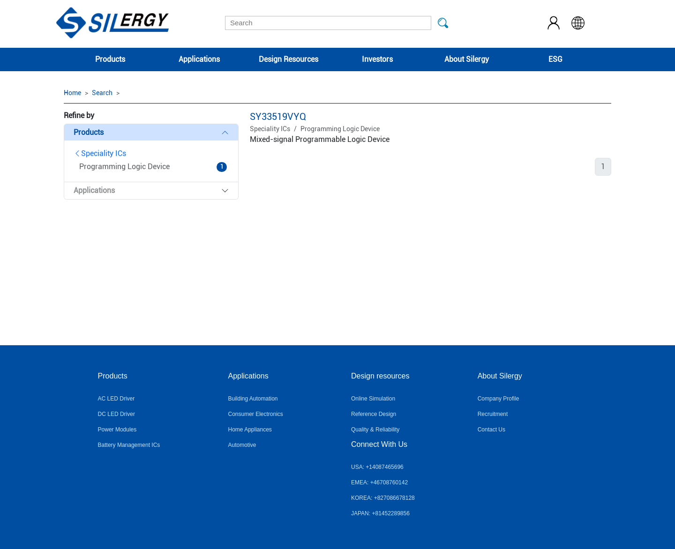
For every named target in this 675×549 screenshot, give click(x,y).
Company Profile (498, 398)
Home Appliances (249, 429)
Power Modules (117, 429)
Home (72, 92)
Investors (377, 59)
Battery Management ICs (129, 445)
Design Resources (288, 59)
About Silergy (466, 59)
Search (102, 92)
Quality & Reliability (375, 429)
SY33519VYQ (278, 116)
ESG (555, 59)
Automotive (242, 445)
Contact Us (491, 429)
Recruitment (493, 414)
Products (110, 59)
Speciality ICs (100, 153)
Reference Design (373, 414)
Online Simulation (373, 398)
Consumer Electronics (255, 414)
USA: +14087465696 (377, 467)
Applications (199, 59)
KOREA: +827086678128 (383, 498)
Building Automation (253, 398)
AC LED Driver (116, 398)
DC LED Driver (116, 414)
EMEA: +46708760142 (379, 482)
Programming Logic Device (340, 129)
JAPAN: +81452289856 (380, 513)
